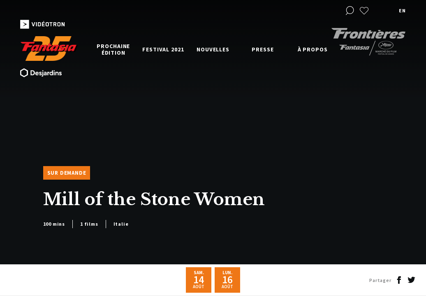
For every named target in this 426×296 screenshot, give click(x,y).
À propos (313, 49)
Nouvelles (213, 49)
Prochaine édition (113, 49)
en (402, 10)
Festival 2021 (163, 49)
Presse (262, 49)
